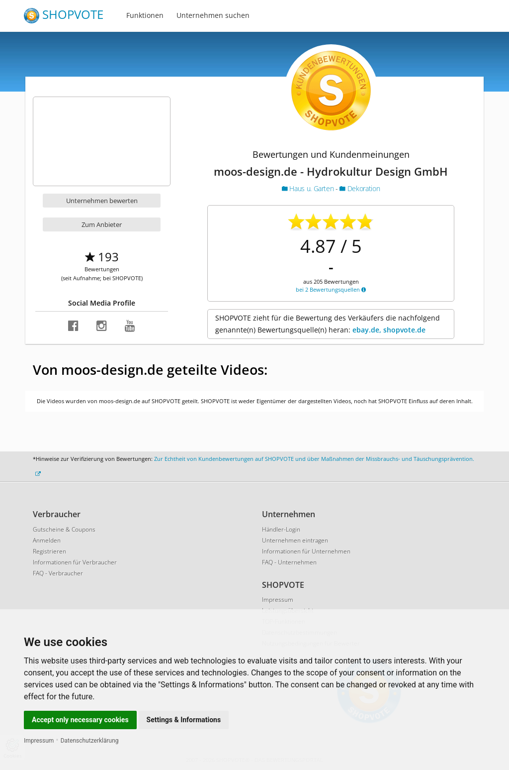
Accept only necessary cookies (80, 720)
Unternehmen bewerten (102, 200)
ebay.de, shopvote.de (388, 329)
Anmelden (47, 540)
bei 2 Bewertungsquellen (331, 289)
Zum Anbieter (102, 224)
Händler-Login (281, 529)
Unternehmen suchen (213, 15)
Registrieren (49, 551)
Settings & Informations (184, 720)
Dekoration (359, 188)
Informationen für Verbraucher (75, 562)
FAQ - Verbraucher (58, 573)
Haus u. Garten (309, 188)
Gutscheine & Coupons (64, 529)
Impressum (39, 740)
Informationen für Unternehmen (306, 551)
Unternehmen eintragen (295, 540)
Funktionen (145, 15)
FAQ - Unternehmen (289, 562)
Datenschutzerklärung (90, 740)
